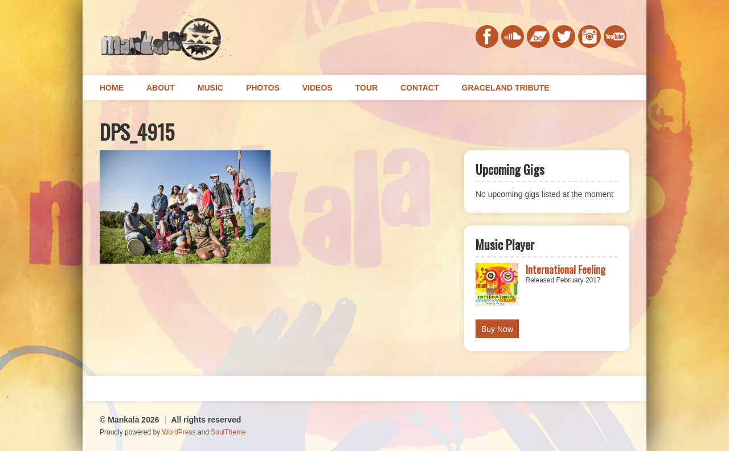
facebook (487, 36)
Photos (263, 87)
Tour (366, 87)
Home (112, 87)
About (160, 87)
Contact (419, 87)
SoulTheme (228, 432)
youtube (615, 36)
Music (210, 87)
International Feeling (565, 269)
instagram (589, 36)
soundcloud (512, 36)
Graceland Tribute (506, 87)
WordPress (178, 432)
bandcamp (538, 36)
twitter (563, 36)
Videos (317, 87)
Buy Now (497, 329)
